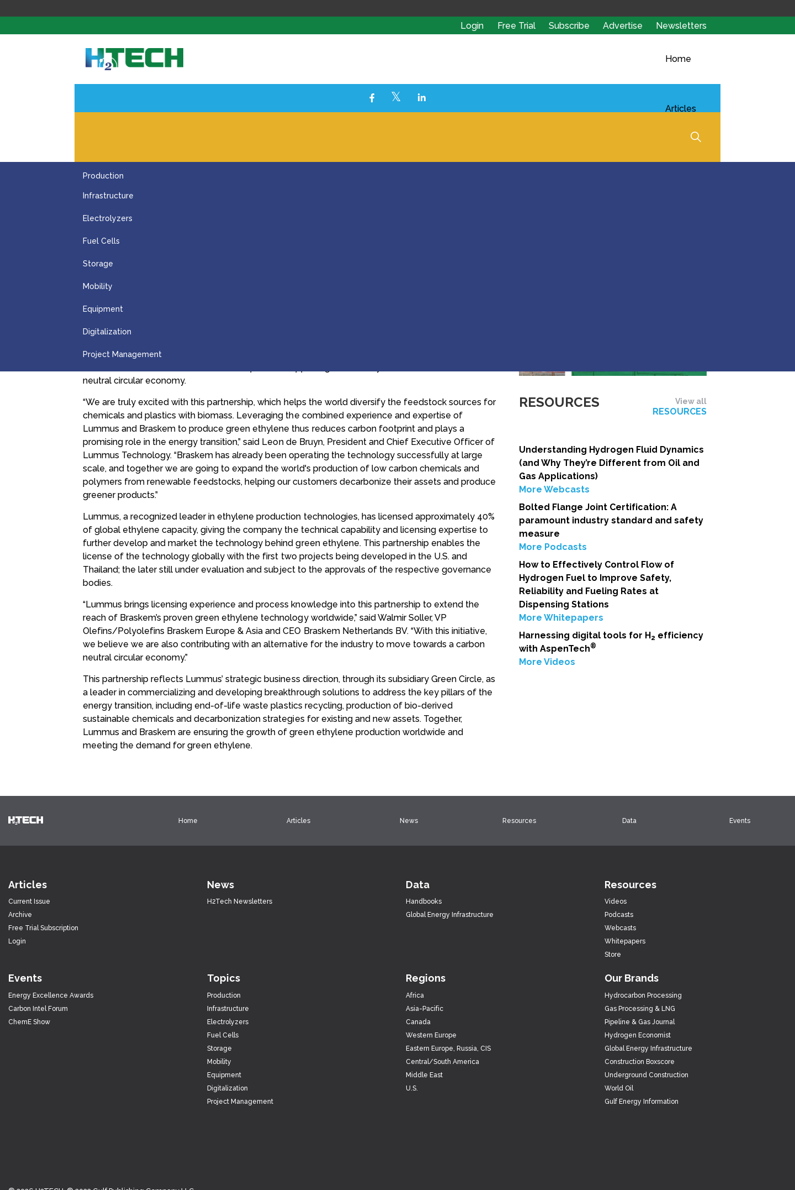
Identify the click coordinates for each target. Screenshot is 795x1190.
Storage (98, 263)
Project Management (122, 354)
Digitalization (107, 331)
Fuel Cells (101, 241)
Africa (415, 995)
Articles (680, 108)
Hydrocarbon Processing (643, 995)
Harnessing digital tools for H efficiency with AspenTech (611, 642)
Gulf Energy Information (642, 1101)
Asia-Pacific (424, 1009)
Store (613, 954)
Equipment (103, 309)
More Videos (547, 662)
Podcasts (619, 915)
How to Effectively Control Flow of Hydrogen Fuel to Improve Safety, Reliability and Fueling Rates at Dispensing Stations (596, 584)
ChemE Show (29, 1022)
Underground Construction (646, 1075)
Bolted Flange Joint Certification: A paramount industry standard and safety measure (611, 520)
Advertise (624, 25)
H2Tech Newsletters (239, 901)
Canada (418, 1022)
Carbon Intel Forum (38, 1009)
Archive (20, 915)
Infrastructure (108, 195)
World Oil (619, 1088)
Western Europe (431, 1035)
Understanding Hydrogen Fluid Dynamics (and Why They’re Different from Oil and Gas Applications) (611, 462)
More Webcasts (554, 489)
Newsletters (681, 25)
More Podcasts (553, 547)
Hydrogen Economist (638, 1035)
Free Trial (517, 25)
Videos (616, 901)
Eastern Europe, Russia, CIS (448, 1048)
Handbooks (424, 901)
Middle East (424, 1075)
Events (739, 821)
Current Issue (29, 901)
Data (629, 821)
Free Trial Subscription (43, 928)
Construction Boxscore (640, 1062)
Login (472, 25)
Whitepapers (625, 941)
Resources (519, 821)
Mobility (98, 286)
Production (103, 175)
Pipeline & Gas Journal (640, 1022)
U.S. (412, 1088)
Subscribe (570, 25)
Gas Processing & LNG (640, 1009)
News (409, 821)
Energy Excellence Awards (50, 995)
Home (678, 59)
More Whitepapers (561, 617)
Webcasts (620, 928)
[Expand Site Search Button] (696, 136)
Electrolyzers (107, 218)
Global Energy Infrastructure (450, 915)
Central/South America (442, 1062)
